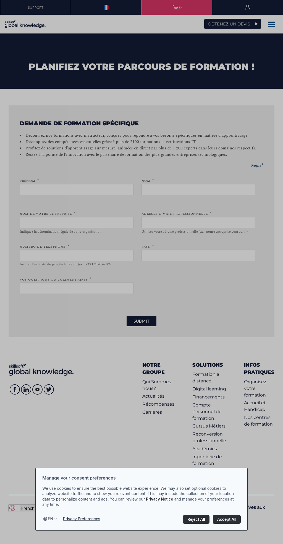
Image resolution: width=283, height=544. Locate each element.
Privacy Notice (159, 499)
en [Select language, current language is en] (50, 518)
